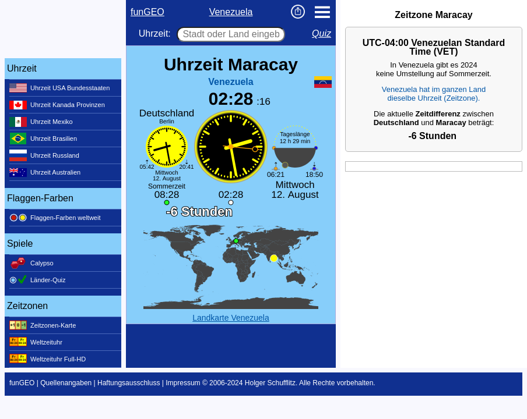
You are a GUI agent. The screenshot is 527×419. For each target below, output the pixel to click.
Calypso (31, 263)
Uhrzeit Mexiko (41, 121)
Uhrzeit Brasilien (43, 138)
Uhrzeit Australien (44, 172)
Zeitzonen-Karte (42, 325)
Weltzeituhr (35, 342)
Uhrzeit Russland (44, 155)
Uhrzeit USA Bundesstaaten (59, 87)
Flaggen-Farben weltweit (54, 217)
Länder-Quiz (37, 279)
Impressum (183, 383)
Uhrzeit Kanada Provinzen (57, 104)
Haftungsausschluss (128, 383)
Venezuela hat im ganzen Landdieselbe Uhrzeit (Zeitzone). (434, 93)
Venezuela (231, 12)
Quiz (321, 33)
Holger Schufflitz (270, 383)
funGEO (147, 12)
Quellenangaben (66, 383)
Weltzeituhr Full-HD (47, 359)
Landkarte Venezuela (230, 317)
